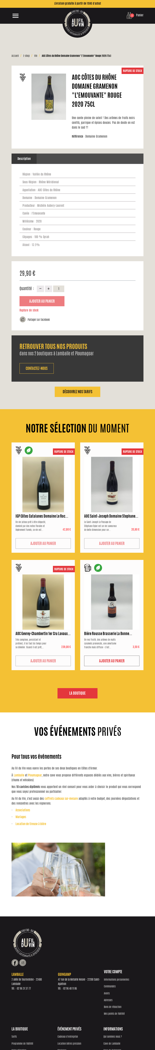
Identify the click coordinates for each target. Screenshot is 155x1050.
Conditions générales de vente (109, 1037)
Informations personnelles (24, 983)
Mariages (21, 817)
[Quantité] (58, 289)
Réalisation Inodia (63, 1037)
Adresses (16, 1004)
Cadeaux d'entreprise (90, 983)
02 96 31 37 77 (63, 956)
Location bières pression (91, 990)
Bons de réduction (20, 1010)
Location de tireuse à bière (31, 824)
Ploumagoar (35, 775)
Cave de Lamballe (122, 990)
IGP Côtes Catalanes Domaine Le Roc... (42, 516)
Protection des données (83, 1037)
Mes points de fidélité (22, 1017)
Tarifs (47, 983)
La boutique (77, 694)
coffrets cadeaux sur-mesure (61, 798)
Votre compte (21, 975)
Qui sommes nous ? (123, 983)
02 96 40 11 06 (109, 956)
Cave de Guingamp (123, 997)
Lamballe (19, 775)
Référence (78, 136)
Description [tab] (24, 159)
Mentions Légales (133, 1037)
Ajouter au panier (42, 301)
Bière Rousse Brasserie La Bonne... (108, 634)
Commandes (17, 990)
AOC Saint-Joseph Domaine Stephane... (111, 516)
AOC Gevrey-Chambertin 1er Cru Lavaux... (43, 634)
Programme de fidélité (55, 990)
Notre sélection (52, 997)
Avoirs (14, 997)
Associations (23, 810)
